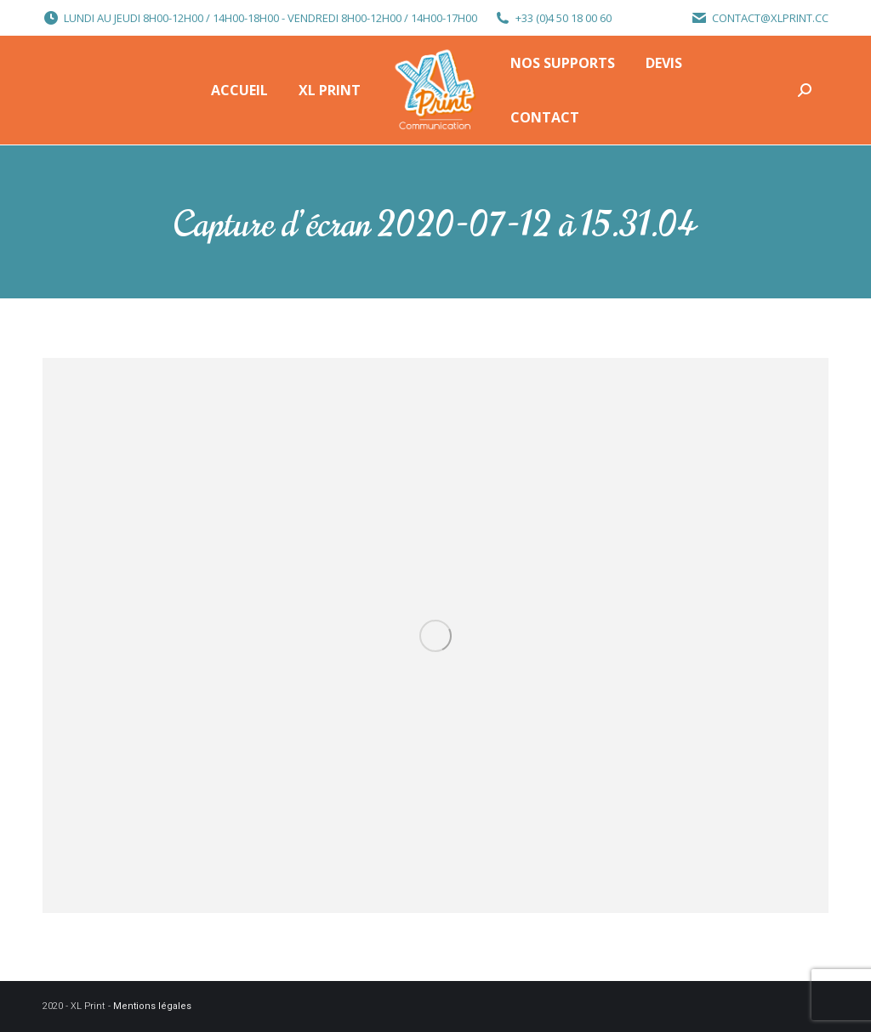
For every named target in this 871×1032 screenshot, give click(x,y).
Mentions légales (152, 1006)
